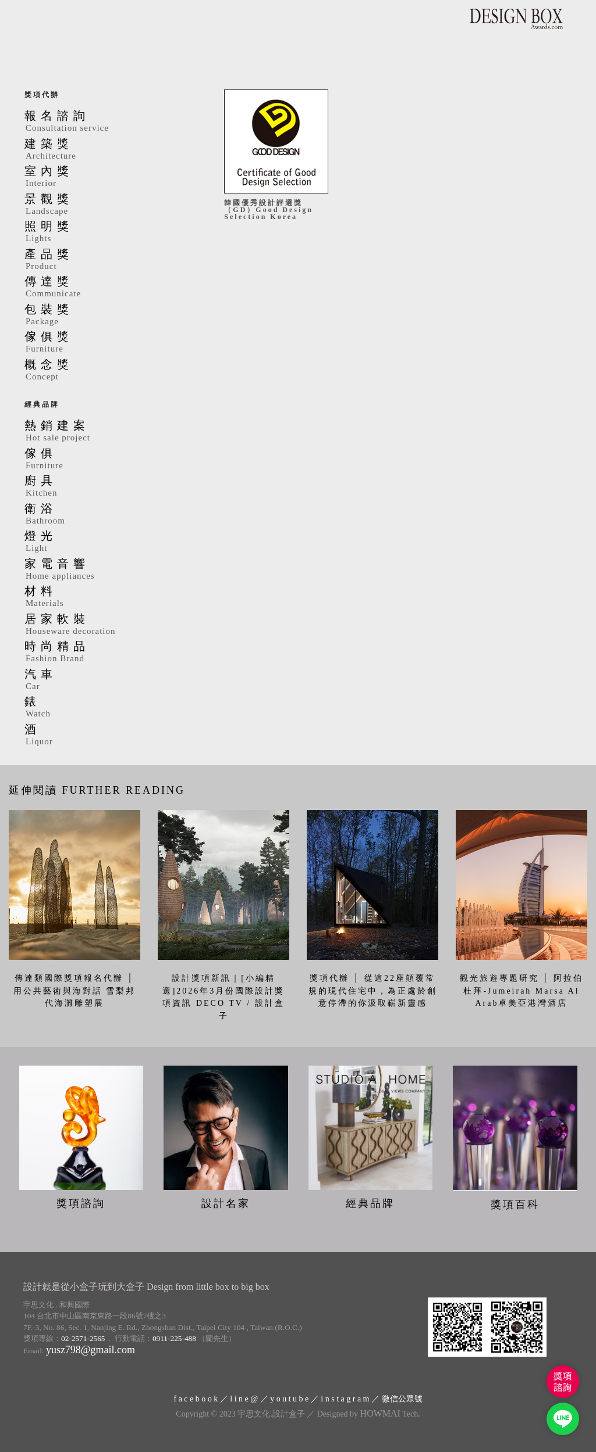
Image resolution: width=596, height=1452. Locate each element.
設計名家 (225, 1203)
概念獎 (106, 370)
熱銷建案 (106, 431)
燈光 (106, 542)
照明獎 (106, 232)
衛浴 (106, 515)
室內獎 (106, 177)
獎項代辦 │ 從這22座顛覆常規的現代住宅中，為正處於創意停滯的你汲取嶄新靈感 (372, 991)
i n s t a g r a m (345, 1398)
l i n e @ (244, 1398)
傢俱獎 (106, 343)
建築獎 (106, 150)
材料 (106, 597)
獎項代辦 (41, 95)
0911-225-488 (174, 1338)
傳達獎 (106, 287)
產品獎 (106, 260)
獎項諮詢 (80, 1203)
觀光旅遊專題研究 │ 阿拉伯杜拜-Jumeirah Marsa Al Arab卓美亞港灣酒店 (522, 991)
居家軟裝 (106, 625)
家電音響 (106, 570)
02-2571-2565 (83, 1338)
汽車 (106, 680)
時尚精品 (106, 652)
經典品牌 (41, 404)
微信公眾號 (402, 1398)
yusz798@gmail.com (90, 1350)
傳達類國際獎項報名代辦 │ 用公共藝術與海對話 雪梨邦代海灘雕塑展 (74, 991)
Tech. (390, 1414)
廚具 (106, 487)
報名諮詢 (106, 122)
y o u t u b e (289, 1398)
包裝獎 (106, 315)
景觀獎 (106, 205)
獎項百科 (515, 1204)
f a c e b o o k (195, 1398)
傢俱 (106, 459)
